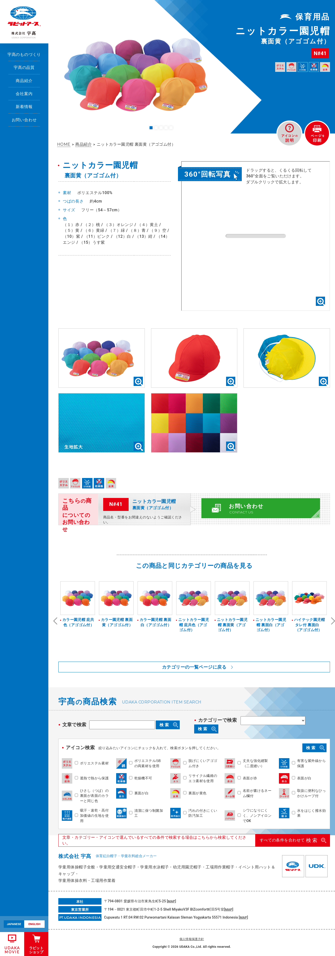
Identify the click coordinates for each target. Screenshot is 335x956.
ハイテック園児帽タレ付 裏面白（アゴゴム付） (309, 624)
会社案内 (24, 93)
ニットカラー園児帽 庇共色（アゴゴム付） (193, 624)
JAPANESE (14, 924)
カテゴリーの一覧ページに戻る (194, 667)
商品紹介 (24, 80)
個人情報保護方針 (191, 939)
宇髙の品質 (24, 67)
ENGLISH (34, 924)
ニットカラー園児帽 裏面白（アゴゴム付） (270, 624)
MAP (171, 901)
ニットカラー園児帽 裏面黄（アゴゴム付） (232, 624)
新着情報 (24, 106)
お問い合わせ (24, 120)
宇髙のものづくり (24, 54)
